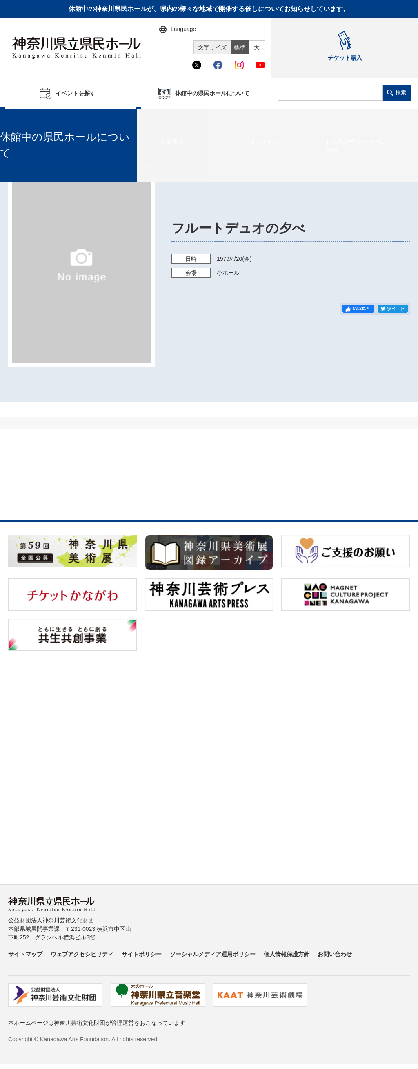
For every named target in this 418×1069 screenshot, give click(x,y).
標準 (239, 47)
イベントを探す (51, 119)
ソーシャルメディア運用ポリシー (213, 954)
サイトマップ (25, 954)
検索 (401, 93)
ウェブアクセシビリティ (82, 954)
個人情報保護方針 (286, 954)
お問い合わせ (335, 954)
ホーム (19, 119)
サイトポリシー (142, 954)
